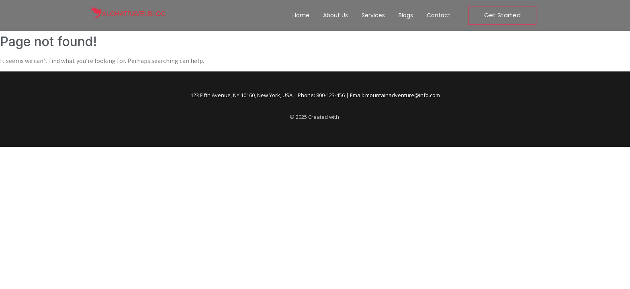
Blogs (406, 15)
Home (300, 15)
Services (373, 15)
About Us (335, 15)
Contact (438, 15)
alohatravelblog (134, 13)
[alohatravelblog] (96, 13)
